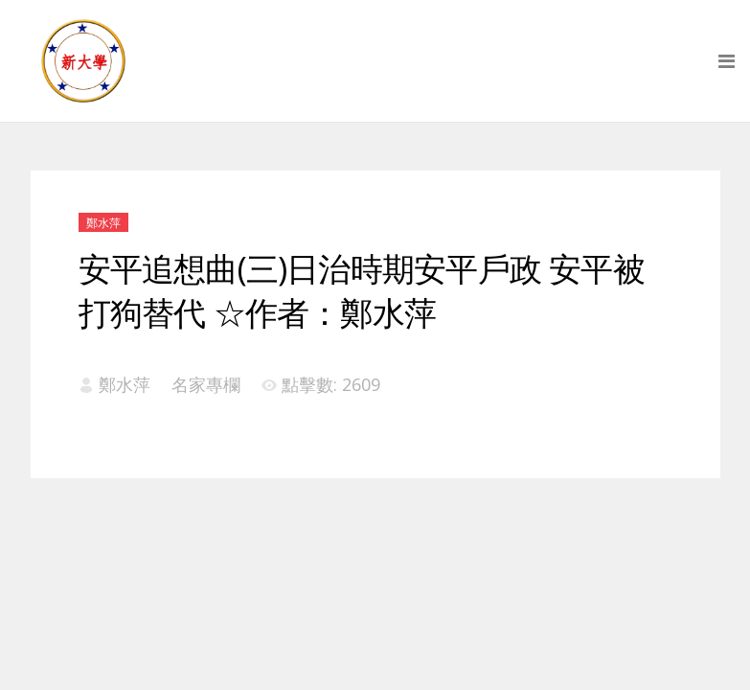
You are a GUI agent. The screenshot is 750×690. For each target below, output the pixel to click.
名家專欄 (205, 384)
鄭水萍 (103, 223)
